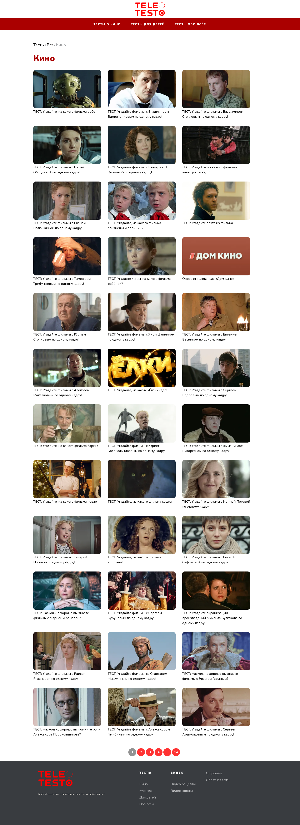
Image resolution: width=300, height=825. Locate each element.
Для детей (147, 797)
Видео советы (182, 790)
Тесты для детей (148, 24)
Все (50, 45)
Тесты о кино (107, 24)
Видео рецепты (183, 784)
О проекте (214, 773)
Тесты (39, 45)
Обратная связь (218, 780)
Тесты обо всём (191, 24)
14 (176, 752)
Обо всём (146, 804)
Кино (143, 784)
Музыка (145, 790)
